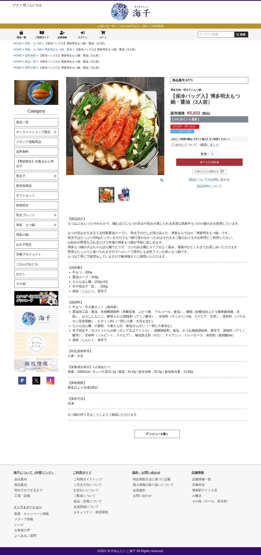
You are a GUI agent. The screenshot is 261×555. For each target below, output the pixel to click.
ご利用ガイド (42, 34)
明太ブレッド (25, 215)
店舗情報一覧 (201, 479)
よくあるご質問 (25, 535)
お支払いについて (86, 490)
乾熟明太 (22, 205)
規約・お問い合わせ (146, 472)
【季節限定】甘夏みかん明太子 (35, 164)
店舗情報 (197, 472)
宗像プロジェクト (28, 254)
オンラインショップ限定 (33, 132)
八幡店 (197, 495)
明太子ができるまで (28, 490)
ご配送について (85, 495)
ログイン (82, 34)
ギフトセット (25, 195)
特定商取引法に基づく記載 (152, 479)
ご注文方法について (88, 484)
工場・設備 (22, 495)
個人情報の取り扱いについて (153, 484)
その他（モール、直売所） (211, 501)
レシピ (19, 524)
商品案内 (20, 484)
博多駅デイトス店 (204, 490)
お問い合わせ (142, 495)
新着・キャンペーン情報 (31, 513)
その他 (21, 283)
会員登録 (62, 34)
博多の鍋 (30, 67)
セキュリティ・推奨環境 (91, 512)
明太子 (21, 176)
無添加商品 (24, 185)
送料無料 (30, 55)
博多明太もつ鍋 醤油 (58, 49)
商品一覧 (21, 34)
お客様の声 (22, 530)
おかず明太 (24, 244)
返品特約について (209, 186)
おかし (21, 274)
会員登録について (86, 506)
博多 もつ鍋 (33, 43)
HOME (18, 43)
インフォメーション (28, 507)
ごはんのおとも (27, 264)
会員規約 (139, 490)
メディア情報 (23, 519)
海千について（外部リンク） (34, 472)
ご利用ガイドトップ (88, 479)
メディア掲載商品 (28, 141)
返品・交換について (88, 501)
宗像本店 (198, 484)
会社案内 (20, 479)
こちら (97, 414)
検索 (242, 34)
